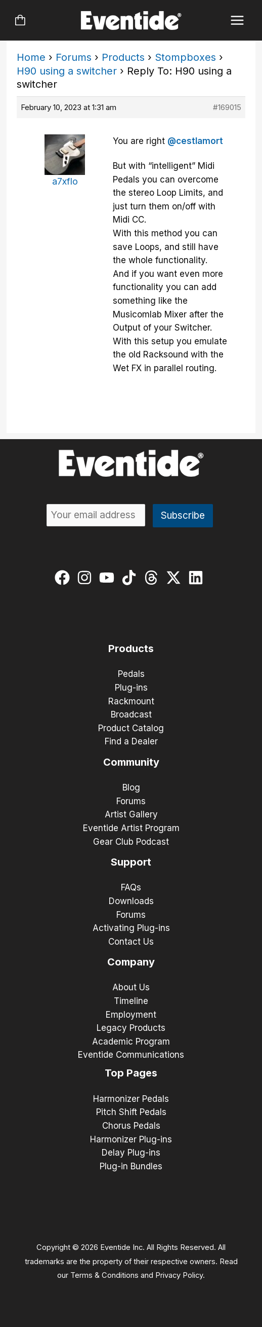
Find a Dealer (131, 741)
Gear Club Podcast (131, 842)
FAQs (131, 887)
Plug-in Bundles (131, 1166)
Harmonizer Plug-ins (131, 1139)
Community (131, 762)
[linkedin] (198, 577)
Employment (131, 1015)
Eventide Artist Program (131, 828)
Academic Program (131, 1041)
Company (131, 962)
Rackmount (131, 701)
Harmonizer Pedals (131, 1099)
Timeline (131, 1001)
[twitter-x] (176, 577)
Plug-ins (131, 688)
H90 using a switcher (67, 71)
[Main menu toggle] (237, 20)
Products (123, 57)
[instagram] (87, 577)
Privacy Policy (179, 1275)
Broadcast (131, 714)
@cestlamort (195, 141)
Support (131, 862)
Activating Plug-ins (131, 928)
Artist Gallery (131, 814)
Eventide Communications (131, 1055)
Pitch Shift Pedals (131, 1112)
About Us (131, 987)
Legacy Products (131, 1028)
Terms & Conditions (104, 1275)
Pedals (131, 674)
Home (31, 57)
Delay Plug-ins (131, 1152)
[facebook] (64, 577)
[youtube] (109, 577)
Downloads (131, 901)
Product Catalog (131, 728)
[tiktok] (131, 577)
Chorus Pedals (131, 1126)
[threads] (153, 577)
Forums (74, 57)
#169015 (227, 107)
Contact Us (131, 942)
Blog (131, 787)
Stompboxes (185, 57)
